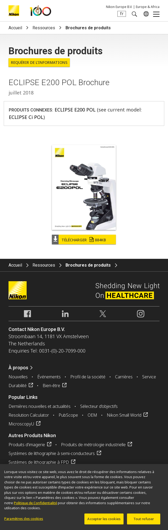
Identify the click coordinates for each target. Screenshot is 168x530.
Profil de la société (87, 377)
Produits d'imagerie (27, 445)
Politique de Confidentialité (35, 505)
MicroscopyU (21, 424)
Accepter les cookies (104, 521)
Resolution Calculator (29, 415)
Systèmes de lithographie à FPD (39, 462)
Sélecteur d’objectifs (99, 406)
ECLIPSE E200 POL (75, 109)
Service (149, 377)
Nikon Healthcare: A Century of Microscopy (40, 10)
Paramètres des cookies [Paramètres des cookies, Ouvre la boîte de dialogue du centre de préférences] (23, 521)
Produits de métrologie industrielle (93, 445)
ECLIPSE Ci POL (26, 117)
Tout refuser (143, 521)
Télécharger (84, 239)
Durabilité (18, 385)
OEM (92, 415)
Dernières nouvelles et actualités (40, 406)
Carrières (124, 377)
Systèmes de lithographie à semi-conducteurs (52, 453)
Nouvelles (18, 377)
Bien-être (51, 385)
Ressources (43, 27)
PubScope (68, 415)
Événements (49, 377)
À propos (18, 367)
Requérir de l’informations (39, 62)
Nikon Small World (124, 415)
